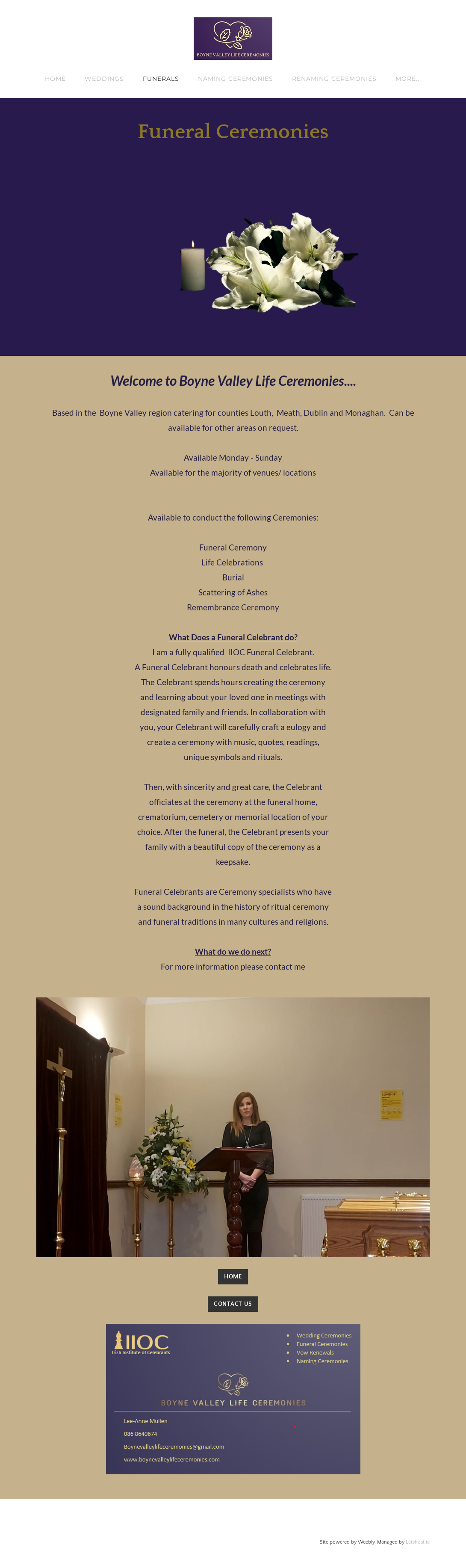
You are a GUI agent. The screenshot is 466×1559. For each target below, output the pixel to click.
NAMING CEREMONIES (236, 79)
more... (408, 79)
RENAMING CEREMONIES (334, 79)
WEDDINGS (104, 79)
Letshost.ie (418, 1542)
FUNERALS (161, 79)
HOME (55, 79)
